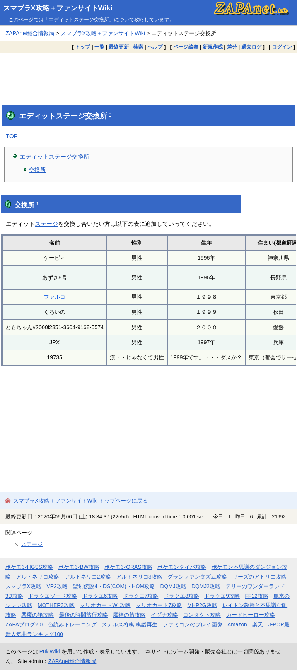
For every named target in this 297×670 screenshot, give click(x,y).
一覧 (99, 47)
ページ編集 (185, 47)
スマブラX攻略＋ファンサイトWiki (58, 8)
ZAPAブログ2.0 (24, 624)
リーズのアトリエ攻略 (259, 577)
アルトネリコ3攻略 (139, 577)
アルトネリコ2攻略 (88, 577)
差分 (232, 47)
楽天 (257, 624)
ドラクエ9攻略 (222, 596)
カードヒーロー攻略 (250, 615)
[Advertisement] (148, 73)
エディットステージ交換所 (63, 116)
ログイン (282, 47)
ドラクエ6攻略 (100, 596)
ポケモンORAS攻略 (128, 567)
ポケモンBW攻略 (78, 567)
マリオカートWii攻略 (105, 605)
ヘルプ (154, 47)
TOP (12, 136)
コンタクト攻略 (202, 615)
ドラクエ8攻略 (181, 596)
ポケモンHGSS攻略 (29, 567)
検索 (138, 47)
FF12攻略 (256, 596)
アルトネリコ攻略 (37, 577)
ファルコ (54, 297)
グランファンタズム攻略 (197, 577)
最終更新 (119, 47)
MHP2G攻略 (202, 605)
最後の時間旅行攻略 (83, 615)
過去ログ (251, 47)
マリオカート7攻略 (159, 605)
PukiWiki (49, 651)
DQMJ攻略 (173, 586)
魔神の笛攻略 (129, 615)
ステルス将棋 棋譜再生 (129, 624)
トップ (82, 47)
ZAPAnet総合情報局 (29, 33)
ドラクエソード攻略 (52, 596)
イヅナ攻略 (164, 615)
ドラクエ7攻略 (141, 596)
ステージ (46, 223)
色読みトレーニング (72, 624)
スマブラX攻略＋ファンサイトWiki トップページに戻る (80, 500)
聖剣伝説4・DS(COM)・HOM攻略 (114, 586)
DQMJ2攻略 (205, 586)
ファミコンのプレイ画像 (192, 624)
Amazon (237, 624)
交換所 (37, 169)
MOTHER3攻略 (56, 605)
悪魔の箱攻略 (37, 615)
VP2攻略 (57, 586)
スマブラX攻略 (23, 586)
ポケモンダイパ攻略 (181, 567)
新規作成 (213, 47)
